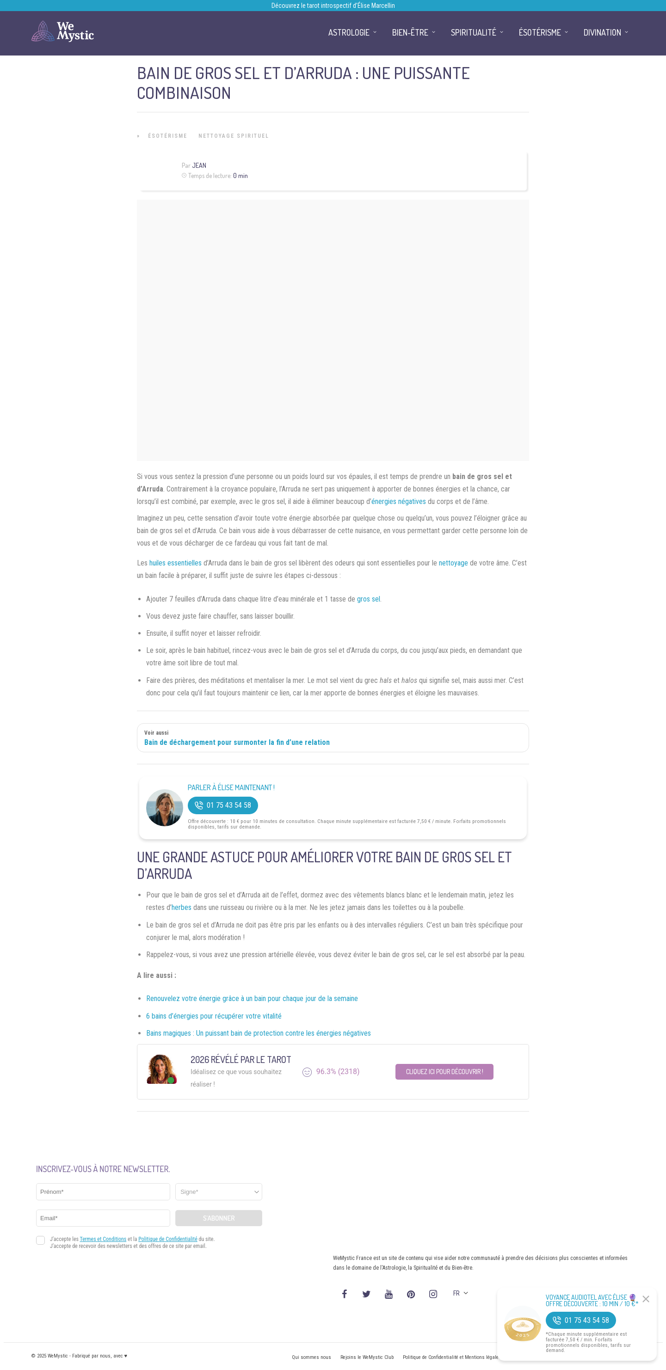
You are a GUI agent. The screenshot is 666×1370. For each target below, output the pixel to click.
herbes (181, 907)
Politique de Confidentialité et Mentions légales (452, 1357)
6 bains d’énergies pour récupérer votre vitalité (214, 1016)
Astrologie (349, 32)
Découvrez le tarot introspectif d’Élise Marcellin (333, 5)
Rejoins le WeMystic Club (367, 1357)
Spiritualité (473, 32)
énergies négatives (398, 501)
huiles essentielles (175, 563)
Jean (199, 165)
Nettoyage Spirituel (233, 136)
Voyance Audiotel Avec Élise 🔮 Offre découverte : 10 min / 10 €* (592, 1300)
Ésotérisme (167, 136)
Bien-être (410, 32)
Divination (602, 32)
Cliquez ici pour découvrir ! (444, 1071)
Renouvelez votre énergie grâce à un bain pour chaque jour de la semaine (252, 998)
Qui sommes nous (311, 1357)
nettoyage (453, 563)
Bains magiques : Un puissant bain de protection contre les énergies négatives (258, 1033)
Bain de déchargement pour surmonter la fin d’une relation (237, 742)
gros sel (368, 599)
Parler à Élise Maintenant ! (231, 787)
